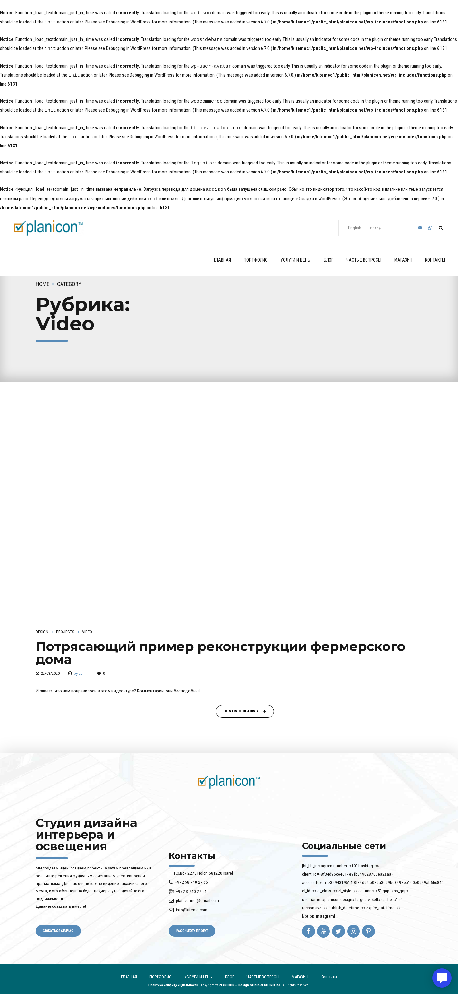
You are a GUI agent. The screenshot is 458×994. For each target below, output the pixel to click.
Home (42, 279)
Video (87, 627)
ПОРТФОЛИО (256, 255)
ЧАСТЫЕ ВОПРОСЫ (363, 255)
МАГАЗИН (403, 255)
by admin (81, 668)
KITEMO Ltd (272, 981)
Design (42, 627)
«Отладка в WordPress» (317, 195)
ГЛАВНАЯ (222, 255)
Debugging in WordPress (128, 22)
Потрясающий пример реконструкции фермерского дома (221, 648)
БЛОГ (328, 255)
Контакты (435, 255)
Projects (65, 627)
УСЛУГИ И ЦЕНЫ (296, 255)
